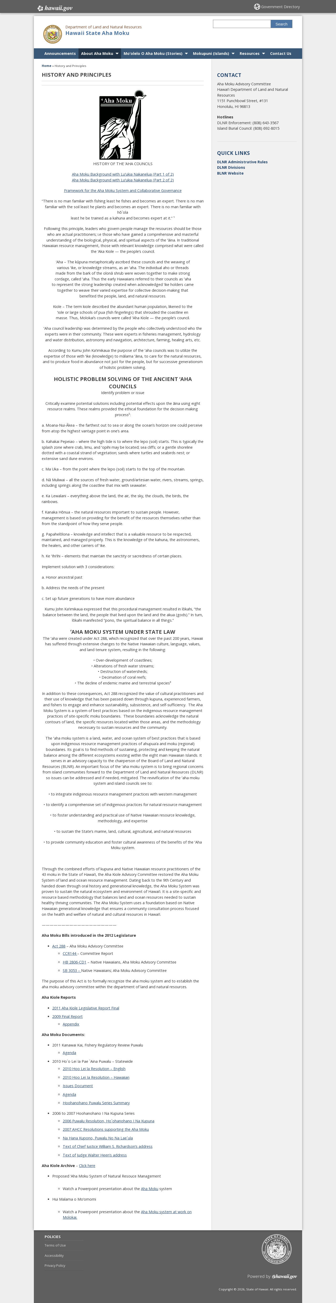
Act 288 (58, 946)
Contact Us (280, 53)
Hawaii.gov (54, 7)
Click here (87, 1165)
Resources (250, 53)
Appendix (71, 1024)
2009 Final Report (67, 1016)
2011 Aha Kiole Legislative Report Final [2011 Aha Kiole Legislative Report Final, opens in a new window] (85, 1008)
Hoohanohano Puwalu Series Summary (96, 1102)
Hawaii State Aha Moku (97, 33)
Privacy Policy (55, 1265)
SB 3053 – (72, 970)
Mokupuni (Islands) (211, 53)
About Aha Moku (97, 53)
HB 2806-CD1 (74, 962)
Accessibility (54, 1255)
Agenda (69, 1052)
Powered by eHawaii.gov (272, 1278)
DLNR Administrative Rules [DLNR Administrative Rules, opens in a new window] (242, 161)
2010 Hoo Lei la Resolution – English (94, 1068)
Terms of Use (55, 1245)
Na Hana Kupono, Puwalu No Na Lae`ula (98, 1137)
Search (282, 24)
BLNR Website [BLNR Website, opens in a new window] (230, 173)
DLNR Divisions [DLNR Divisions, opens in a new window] (231, 167)
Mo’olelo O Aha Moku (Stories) (153, 53)
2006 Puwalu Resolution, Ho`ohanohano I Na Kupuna (108, 1120)
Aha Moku (149, 1188)
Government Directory (281, 6)
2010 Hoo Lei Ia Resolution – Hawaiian (96, 1077)
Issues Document (78, 1085)
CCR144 (70, 953)
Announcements (60, 53)
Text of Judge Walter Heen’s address (95, 1155)
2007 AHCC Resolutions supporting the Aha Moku (106, 1129)
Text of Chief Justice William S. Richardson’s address (108, 1146)
